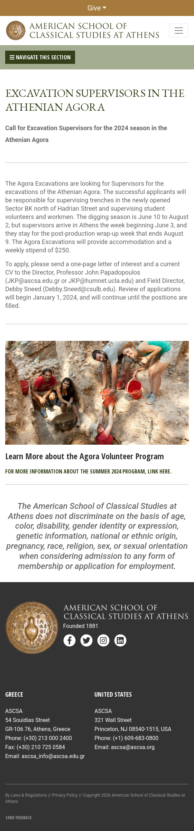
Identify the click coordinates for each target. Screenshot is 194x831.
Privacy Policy (64, 795)
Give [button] (94, 8)
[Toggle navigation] (178, 30)
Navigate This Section (40, 57)
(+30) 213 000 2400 (48, 738)
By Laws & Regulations (26, 795)
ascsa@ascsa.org (133, 747)
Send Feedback (18, 818)
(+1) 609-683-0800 (135, 738)
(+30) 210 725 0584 (41, 747)
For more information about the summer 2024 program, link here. (88, 471)
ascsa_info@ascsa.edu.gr (53, 756)
